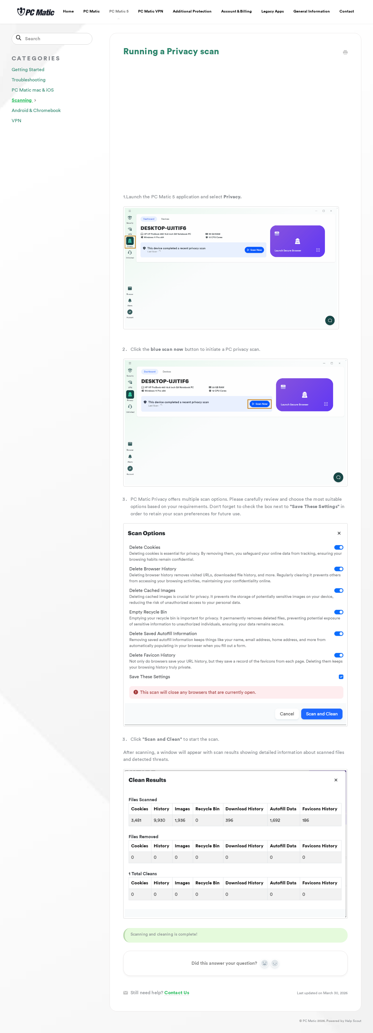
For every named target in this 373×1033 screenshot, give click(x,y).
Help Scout (353, 1021)
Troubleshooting (28, 80)
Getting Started (28, 69)
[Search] (52, 39)
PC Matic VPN (150, 11)
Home (68, 11)
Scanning (25, 100)
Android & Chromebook (36, 110)
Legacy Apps (272, 11)
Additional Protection (192, 11)
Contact (346, 11)
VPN (16, 120)
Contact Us (176, 992)
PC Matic (91, 11)
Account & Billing (236, 11)
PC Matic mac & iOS (33, 90)
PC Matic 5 (119, 14)
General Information (311, 11)
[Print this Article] (345, 53)
